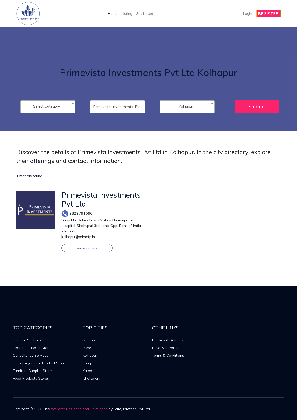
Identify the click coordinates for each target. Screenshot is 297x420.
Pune (86, 347)
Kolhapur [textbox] (186, 106)
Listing (126, 13)
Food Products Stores (31, 378)
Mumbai (89, 340)
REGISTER (268, 13)
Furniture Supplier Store (32, 370)
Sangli (87, 363)
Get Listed (144, 13)
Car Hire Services (27, 340)
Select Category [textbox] (46, 106)
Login (247, 13)
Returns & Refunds (168, 340)
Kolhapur (89, 355)
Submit (257, 106)
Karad (87, 370)
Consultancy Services (30, 355)
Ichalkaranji (91, 378)
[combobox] (47, 106)
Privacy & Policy (165, 347)
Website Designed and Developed (79, 409)
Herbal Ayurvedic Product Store (39, 363)
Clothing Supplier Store (32, 347)
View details (87, 248)
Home (113, 13)
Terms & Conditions (168, 355)
